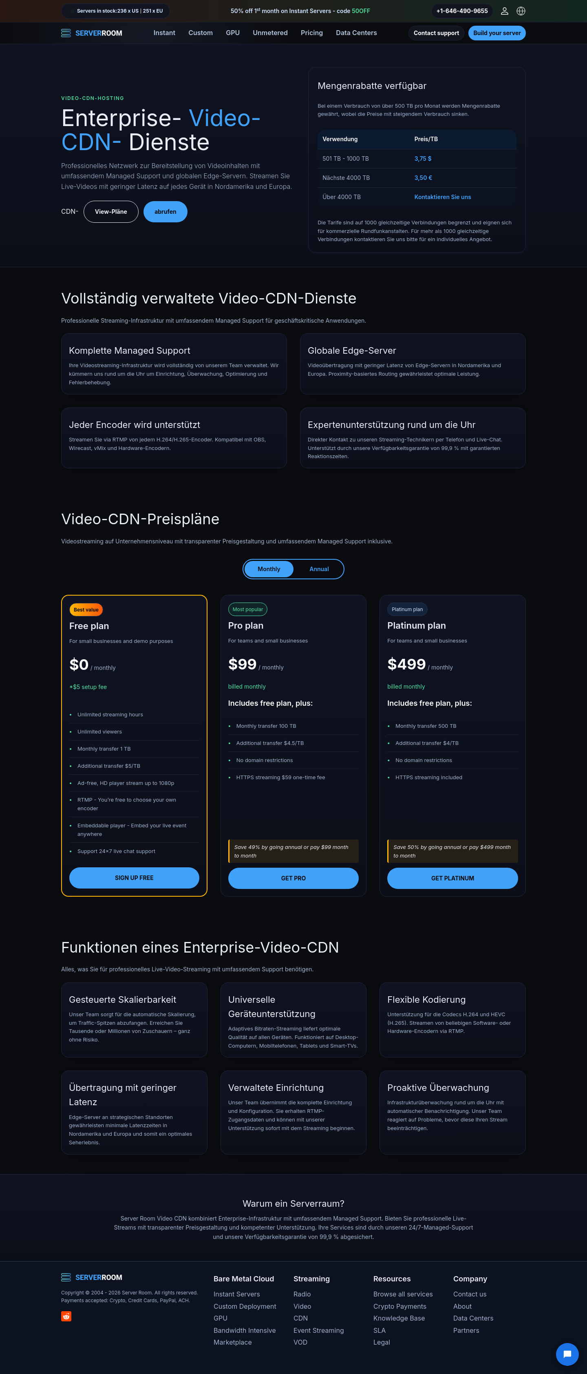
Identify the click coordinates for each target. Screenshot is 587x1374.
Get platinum (452, 878)
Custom (200, 33)
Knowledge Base (399, 1318)
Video (302, 1306)
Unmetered (270, 33)
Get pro (293, 878)
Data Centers (356, 33)
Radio (302, 1294)
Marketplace (233, 1342)
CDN (301, 1318)
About (462, 1306)
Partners (466, 1330)
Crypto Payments (399, 1306)
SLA (379, 1330)
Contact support (436, 32)
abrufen (165, 211)
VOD (300, 1342)
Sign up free (134, 877)
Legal (381, 1342)
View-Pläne (111, 211)
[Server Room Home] (91, 33)
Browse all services (403, 1294)
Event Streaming (319, 1330)
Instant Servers (237, 1294)
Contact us (470, 1294)
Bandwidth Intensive (245, 1330)
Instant (164, 33)
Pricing (312, 33)
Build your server (497, 32)
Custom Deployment (245, 1306)
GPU (233, 33)
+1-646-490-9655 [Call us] (462, 10)
